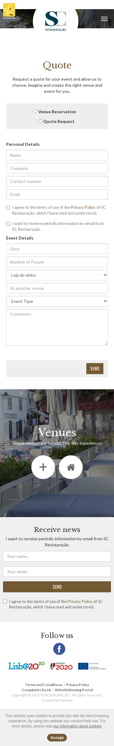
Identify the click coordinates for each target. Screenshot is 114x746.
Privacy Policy (83, 207)
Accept (57, 737)
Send (94, 368)
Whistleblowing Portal (74, 690)
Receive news (57, 530)
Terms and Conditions (43, 684)
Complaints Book (36, 690)
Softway (66, 700)
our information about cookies (77, 726)
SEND (57, 586)
